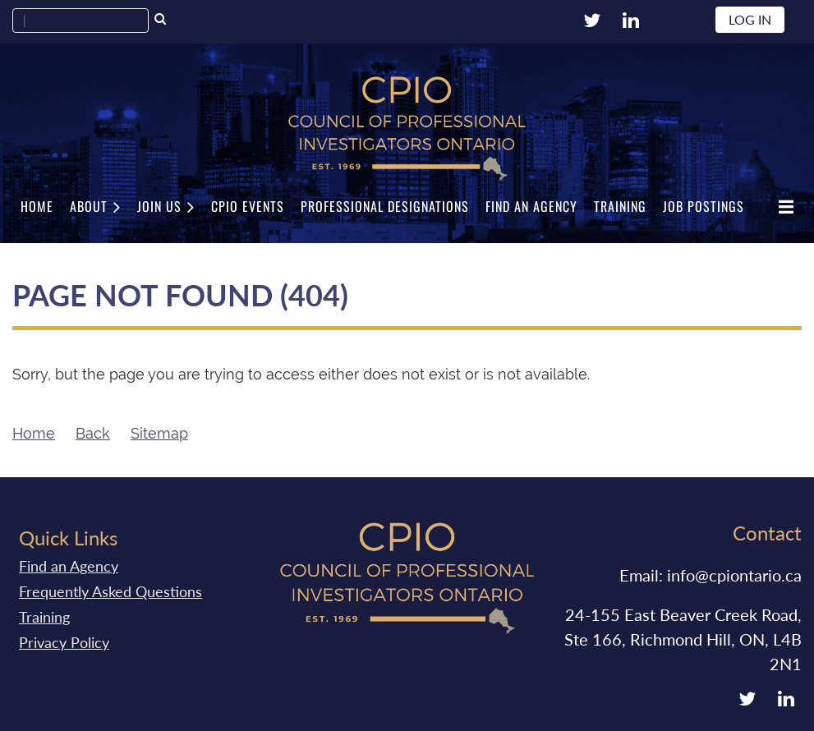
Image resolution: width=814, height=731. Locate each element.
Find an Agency (68, 566)
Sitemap (159, 433)
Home (33, 433)
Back (93, 433)
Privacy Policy (64, 642)
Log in (750, 19)
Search (160, 20)
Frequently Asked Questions (110, 591)
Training (44, 617)
